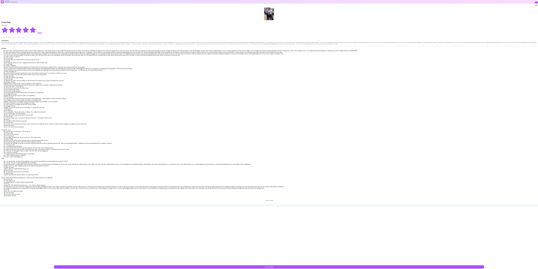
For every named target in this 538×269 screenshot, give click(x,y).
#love (13, 37)
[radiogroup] (18, 30)
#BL (2, 37)
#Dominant (23, 37)
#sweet (9, 37)
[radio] (5, 30)
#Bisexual (5, 37)
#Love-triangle (17, 37)
